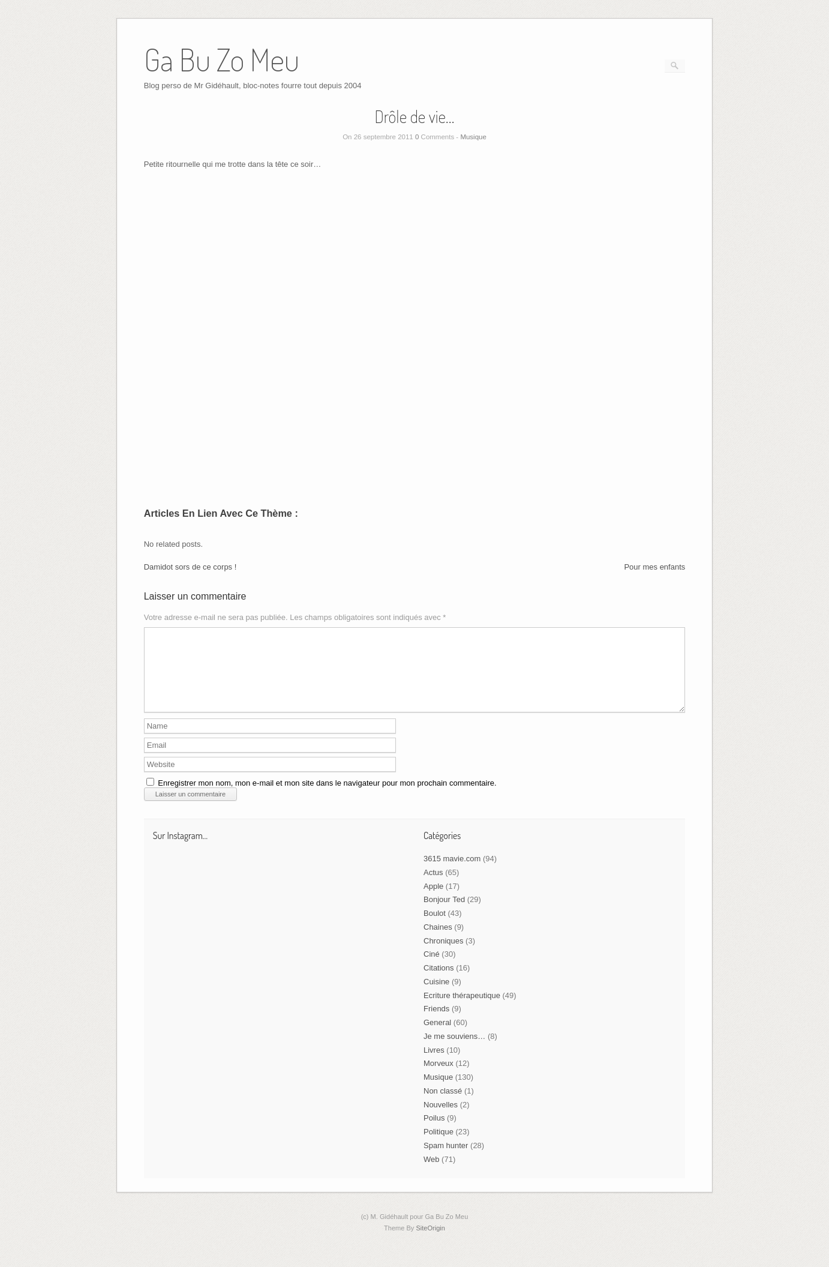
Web (431, 1173)
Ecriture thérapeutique (461, 1009)
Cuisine (436, 996)
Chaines (437, 941)
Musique (473, 136)
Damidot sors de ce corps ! (190, 567)
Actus (433, 886)
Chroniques (443, 955)
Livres (433, 1064)
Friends (436, 1023)
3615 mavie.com (451, 872)
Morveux (438, 1077)
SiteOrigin (430, 1242)
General (437, 1036)
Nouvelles (440, 1119)
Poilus (433, 1132)
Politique (438, 1146)
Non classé (442, 1105)
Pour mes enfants (654, 567)
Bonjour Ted (444, 913)
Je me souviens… (454, 1050)
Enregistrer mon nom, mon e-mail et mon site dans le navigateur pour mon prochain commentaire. (327, 797)
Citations (438, 982)
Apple (433, 900)
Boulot (434, 927)
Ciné (431, 968)
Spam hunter (445, 1159)
